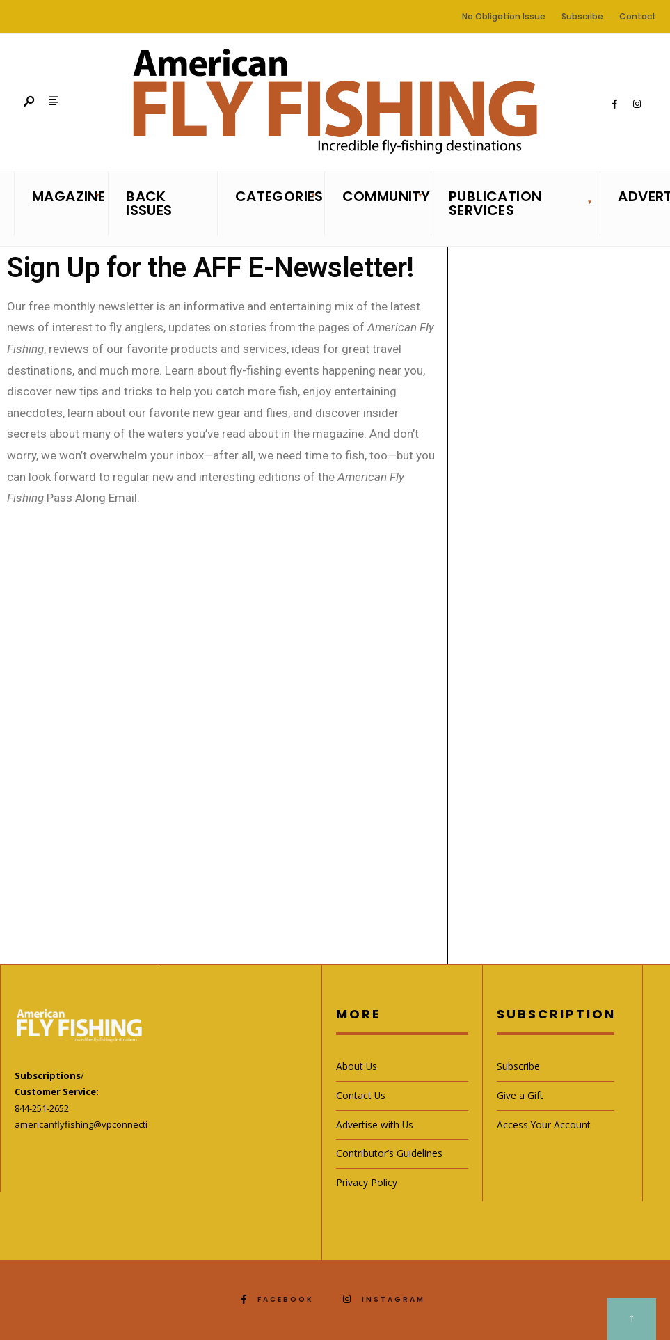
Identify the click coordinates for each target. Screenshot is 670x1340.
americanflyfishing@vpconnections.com (99, 1124)
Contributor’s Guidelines (389, 1153)
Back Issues (149, 203)
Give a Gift (520, 1095)
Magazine (65, 196)
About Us (356, 1066)
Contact (637, 16)
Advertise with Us (374, 1124)
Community (382, 196)
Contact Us (360, 1095)
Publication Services (495, 203)
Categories (275, 196)
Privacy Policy (366, 1182)
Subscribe (582, 16)
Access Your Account (544, 1124)
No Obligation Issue (503, 16)
